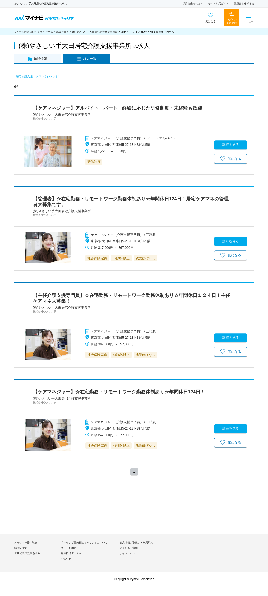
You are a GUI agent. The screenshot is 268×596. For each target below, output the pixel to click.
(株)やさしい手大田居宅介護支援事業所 (95, 31)
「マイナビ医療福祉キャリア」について (84, 542)
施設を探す (62, 31)
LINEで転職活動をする (27, 553)
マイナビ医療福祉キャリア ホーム (33, 31)
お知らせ (66, 558)
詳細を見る (230, 144)
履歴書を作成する (244, 3)
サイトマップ (127, 553)
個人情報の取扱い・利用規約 (136, 542)
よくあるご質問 (129, 547)
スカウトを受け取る (25, 542)
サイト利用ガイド (218, 3)
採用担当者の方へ (193, 3)
